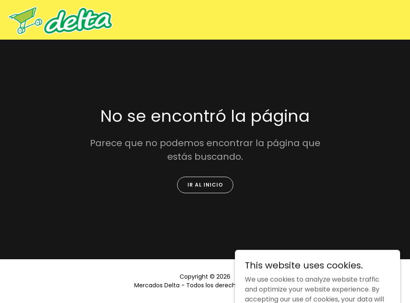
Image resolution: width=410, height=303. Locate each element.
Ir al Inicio (205, 184)
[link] (60, 19)
